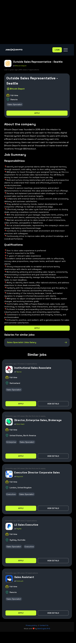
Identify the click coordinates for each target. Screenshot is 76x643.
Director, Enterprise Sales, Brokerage (38, 420)
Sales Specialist (14, 104)
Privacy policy (31, 625)
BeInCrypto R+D (43, 629)
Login (57, 50)
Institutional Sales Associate (32, 368)
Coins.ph (19, 581)
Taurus (19, 372)
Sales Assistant (24, 577)
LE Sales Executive (26, 524)
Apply (37, 113)
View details (53, 403)
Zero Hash (20, 424)
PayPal (18, 529)
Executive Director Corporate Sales (37, 472)
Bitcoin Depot (20, 66)
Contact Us (44, 625)
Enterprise (11, 442)
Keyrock (19, 476)
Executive (11, 494)
